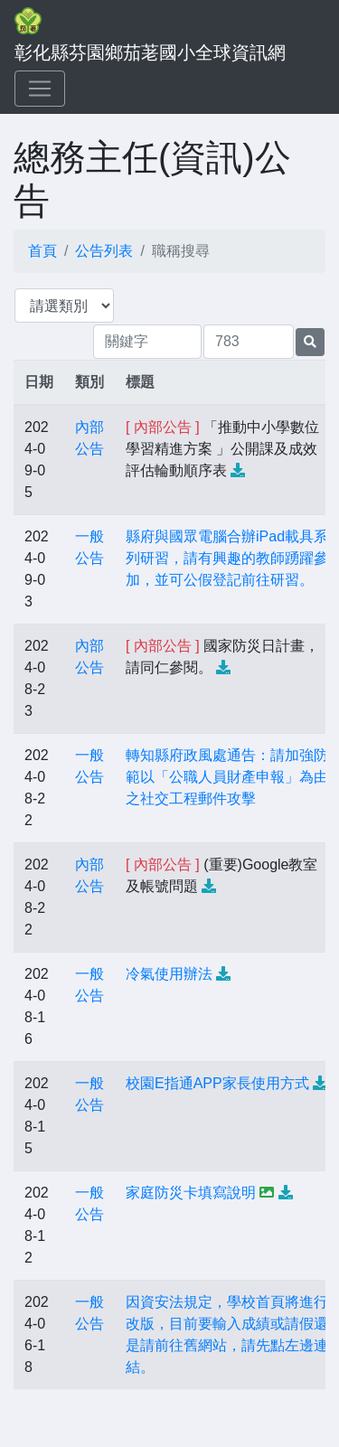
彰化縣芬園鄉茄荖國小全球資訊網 (150, 52)
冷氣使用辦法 (169, 974)
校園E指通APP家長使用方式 (217, 1083)
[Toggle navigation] (39, 88)
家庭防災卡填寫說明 (191, 1192)
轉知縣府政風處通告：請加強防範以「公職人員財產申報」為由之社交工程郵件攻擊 (227, 776)
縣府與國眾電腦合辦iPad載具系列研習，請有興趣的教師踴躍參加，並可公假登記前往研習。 (227, 558)
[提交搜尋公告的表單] (310, 342)
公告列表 (104, 250)
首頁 (42, 250)
